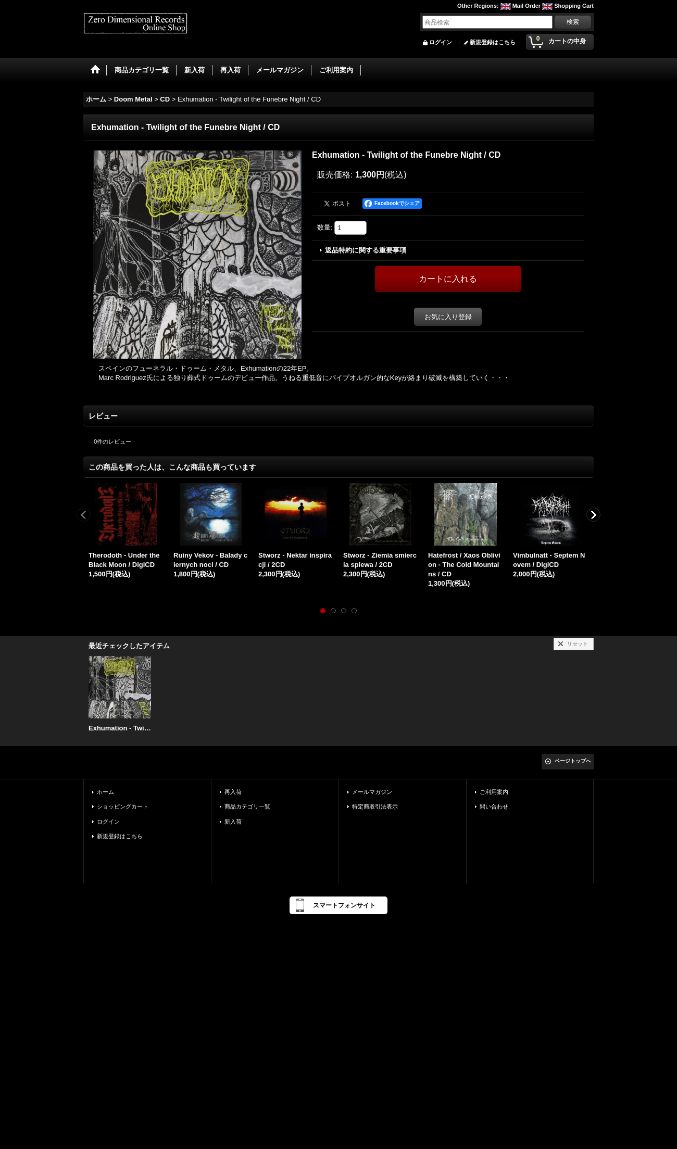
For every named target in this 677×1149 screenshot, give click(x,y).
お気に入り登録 (448, 317)
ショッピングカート (122, 806)
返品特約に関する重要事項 (365, 250)
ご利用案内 (494, 792)
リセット (577, 644)
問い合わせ (494, 806)
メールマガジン (372, 792)
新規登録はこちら (493, 42)
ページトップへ (573, 761)
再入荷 (233, 792)
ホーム (105, 792)
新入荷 (233, 821)
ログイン (440, 42)
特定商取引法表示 (375, 806)
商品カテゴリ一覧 (247, 806)
